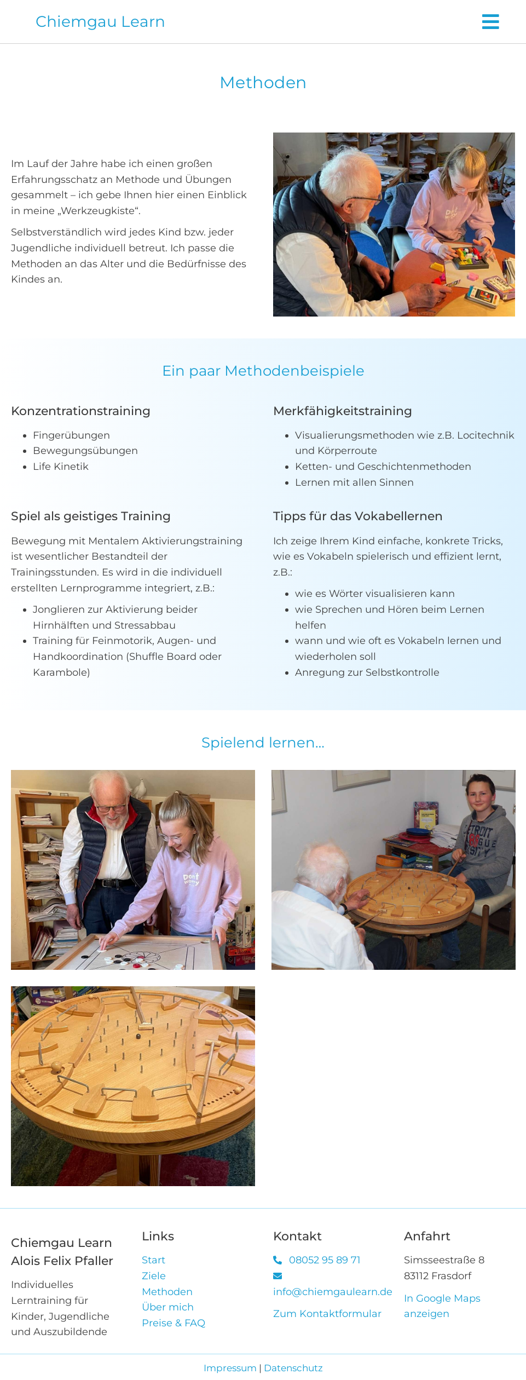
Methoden (167, 1292)
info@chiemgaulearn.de (332, 1292)
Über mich (168, 1307)
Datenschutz (293, 1367)
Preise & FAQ (173, 1323)
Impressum (230, 1367)
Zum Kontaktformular (327, 1314)
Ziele (154, 1276)
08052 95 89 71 (325, 1260)
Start (153, 1260)
